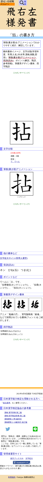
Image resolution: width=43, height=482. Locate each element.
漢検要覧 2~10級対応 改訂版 (15, 422)
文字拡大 (29, 458)
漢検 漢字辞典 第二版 (13, 413)
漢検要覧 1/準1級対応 (13, 419)
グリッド (22, 197)
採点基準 (6, 403)
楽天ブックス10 (16, 458)
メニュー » (4, 4)
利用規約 (11, 477)
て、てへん (15, 162)
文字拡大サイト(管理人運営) (14, 258)
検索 (23, 2)
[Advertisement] (21, 96)
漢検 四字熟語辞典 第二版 (14, 416)
